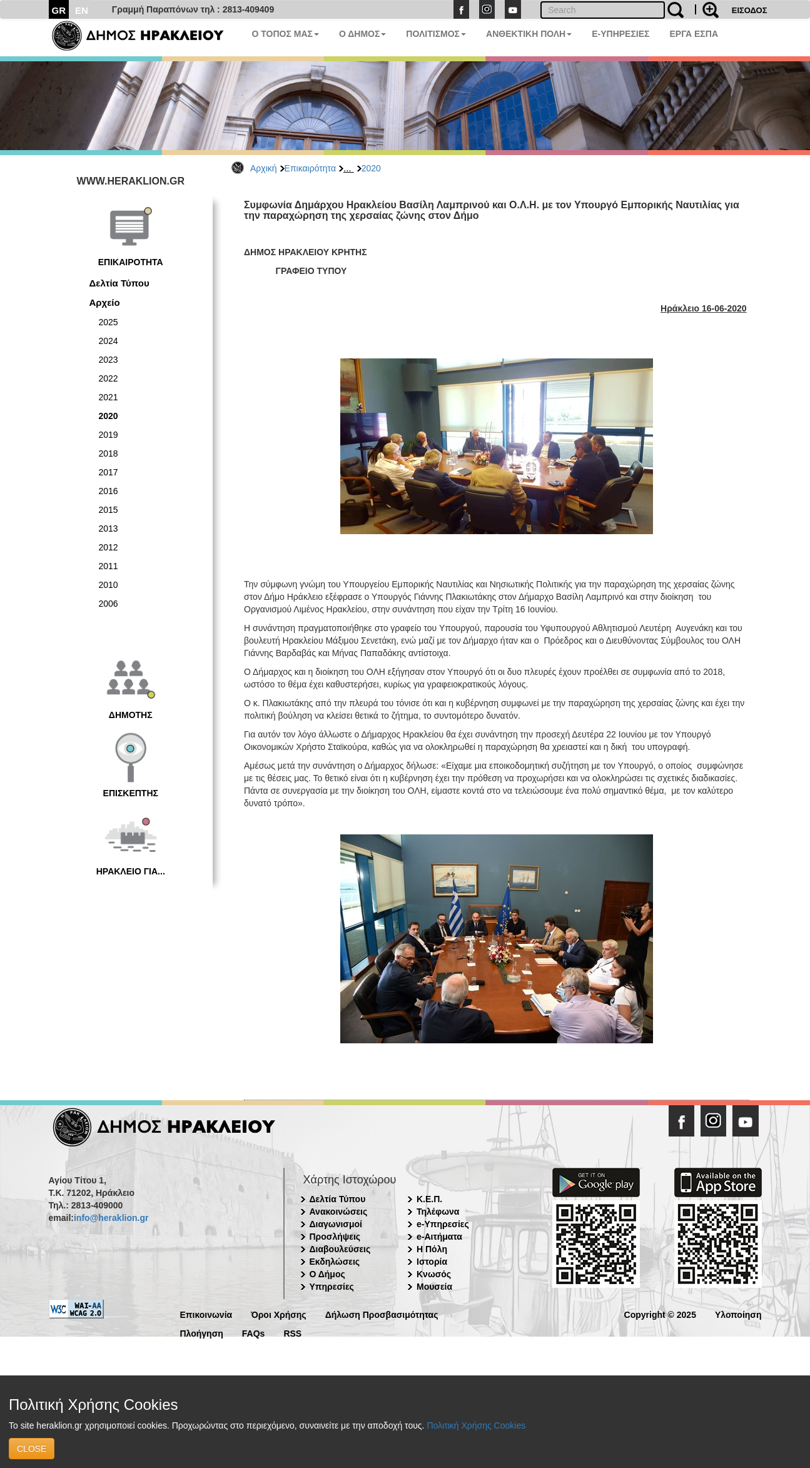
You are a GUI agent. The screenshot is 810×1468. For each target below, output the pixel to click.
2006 (108, 604)
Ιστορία (432, 1262)
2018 (108, 453)
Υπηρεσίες (332, 1287)
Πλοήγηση (201, 1333)
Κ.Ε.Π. (429, 1199)
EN (81, 10)
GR (59, 10)
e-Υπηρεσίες (443, 1224)
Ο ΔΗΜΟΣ (362, 34)
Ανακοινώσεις (339, 1212)
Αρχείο (104, 302)
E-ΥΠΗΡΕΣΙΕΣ (620, 34)
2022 (108, 378)
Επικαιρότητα (310, 168)
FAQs (253, 1333)
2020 (371, 168)
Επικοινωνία (206, 1314)
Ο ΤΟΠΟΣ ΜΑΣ (285, 34)
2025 (108, 322)
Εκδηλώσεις (335, 1262)
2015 (108, 510)
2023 (108, 360)
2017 (108, 472)
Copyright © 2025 (660, 1314)
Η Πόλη (432, 1249)
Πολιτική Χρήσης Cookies (476, 1425)
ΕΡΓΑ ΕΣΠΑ (693, 34)
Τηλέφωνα (438, 1212)
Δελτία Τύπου (119, 283)
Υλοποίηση (738, 1314)
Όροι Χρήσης (278, 1314)
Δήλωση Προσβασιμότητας (381, 1314)
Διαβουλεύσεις (340, 1249)
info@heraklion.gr (111, 1218)
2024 (108, 341)
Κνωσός (434, 1274)
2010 (108, 585)
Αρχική (263, 168)
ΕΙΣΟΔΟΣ (749, 10)
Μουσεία (434, 1287)
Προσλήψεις (335, 1237)
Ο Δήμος (327, 1274)
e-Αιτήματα (439, 1237)
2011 (108, 566)
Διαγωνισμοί (336, 1224)
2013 (108, 529)
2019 (108, 435)
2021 (108, 397)
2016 (108, 491)
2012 (108, 547)
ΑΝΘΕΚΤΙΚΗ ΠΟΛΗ (529, 34)
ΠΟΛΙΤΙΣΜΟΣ (436, 34)
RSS (292, 1333)
